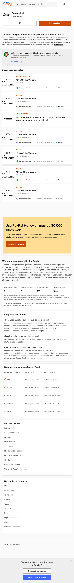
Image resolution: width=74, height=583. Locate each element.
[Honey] (7, 4)
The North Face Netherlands (15, 469)
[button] (70, 4)
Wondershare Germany (13, 455)
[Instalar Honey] (16, 62)
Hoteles (7, 499)
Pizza (6, 486)
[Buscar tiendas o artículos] (36, 4)
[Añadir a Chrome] (16, 244)
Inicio (4, 545)
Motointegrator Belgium (13, 451)
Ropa (6, 513)
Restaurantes (9, 490)
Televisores (8, 495)
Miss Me (7, 437)
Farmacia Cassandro (12, 464)
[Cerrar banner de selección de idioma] (70, 561)
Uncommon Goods (11, 433)
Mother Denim (10, 442)
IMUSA (7, 428)
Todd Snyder (9, 446)
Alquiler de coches (11, 517)
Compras (8, 508)
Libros (6, 522)
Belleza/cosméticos (12, 527)
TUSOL (7, 460)
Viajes (6, 504)
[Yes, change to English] (37, 577)
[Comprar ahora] (55, 23)
